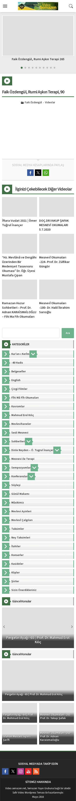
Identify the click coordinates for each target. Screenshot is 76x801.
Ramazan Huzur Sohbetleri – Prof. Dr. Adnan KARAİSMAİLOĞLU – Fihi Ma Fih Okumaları (19, 310)
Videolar (50, 102)
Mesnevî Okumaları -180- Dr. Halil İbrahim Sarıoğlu (54, 307)
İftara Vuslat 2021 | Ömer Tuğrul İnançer (19, 222)
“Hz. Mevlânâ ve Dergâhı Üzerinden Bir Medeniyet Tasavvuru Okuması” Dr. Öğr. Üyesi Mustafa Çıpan (19, 266)
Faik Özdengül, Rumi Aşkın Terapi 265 (38, 59)
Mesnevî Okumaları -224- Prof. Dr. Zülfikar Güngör (54, 262)
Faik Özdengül (33, 102)
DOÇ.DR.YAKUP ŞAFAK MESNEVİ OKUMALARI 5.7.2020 (54, 225)
